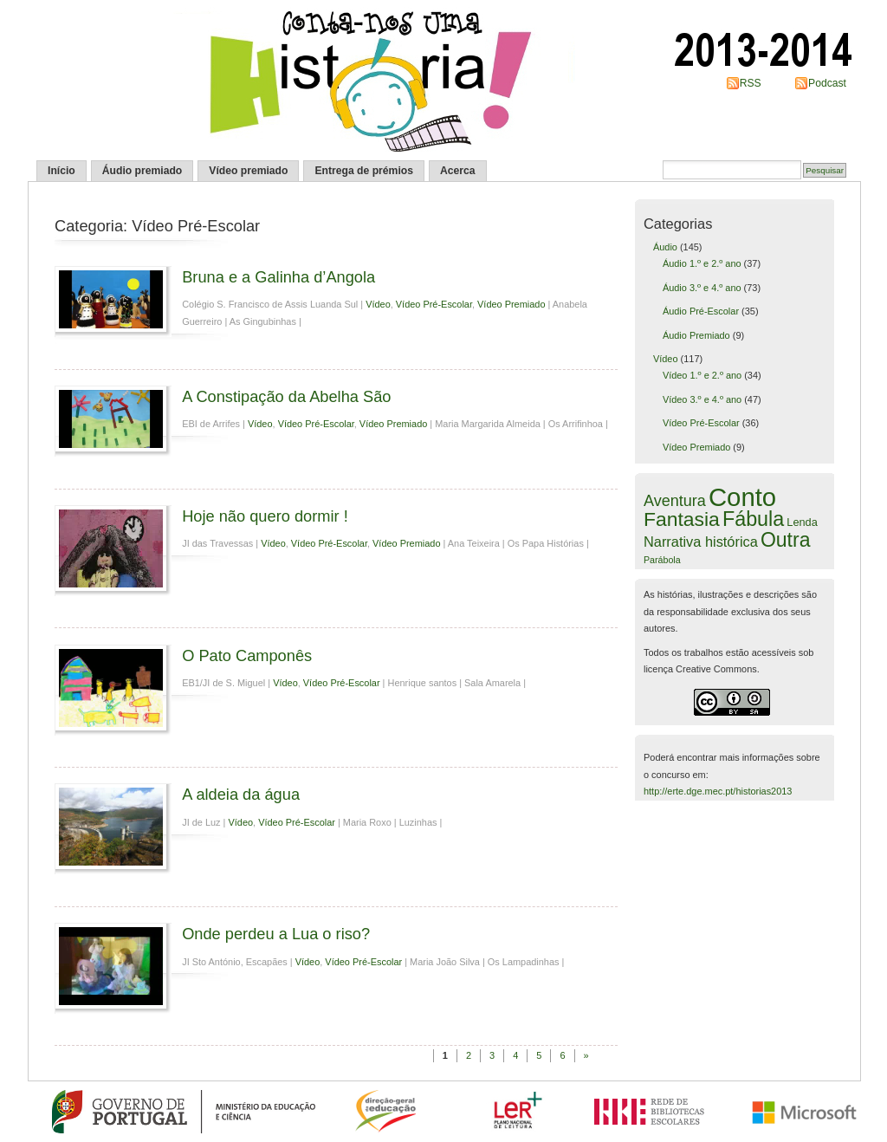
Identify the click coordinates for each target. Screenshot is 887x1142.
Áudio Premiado (696, 335)
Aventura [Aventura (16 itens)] (675, 500)
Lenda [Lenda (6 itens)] (802, 522)
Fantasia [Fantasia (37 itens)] (682, 519)
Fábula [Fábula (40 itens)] (753, 519)
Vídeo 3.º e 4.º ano (702, 399)
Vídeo (378, 304)
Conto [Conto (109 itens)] (742, 497)
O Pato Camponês (247, 655)
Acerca (458, 171)
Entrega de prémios (363, 171)
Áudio (665, 247)
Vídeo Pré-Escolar (434, 304)
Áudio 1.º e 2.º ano (702, 263)
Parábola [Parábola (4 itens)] (662, 560)
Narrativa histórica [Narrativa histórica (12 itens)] (701, 541)
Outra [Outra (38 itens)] (786, 540)
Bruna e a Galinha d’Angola (278, 277)
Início (61, 171)
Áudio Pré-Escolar (701, 311)
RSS (750, 83)
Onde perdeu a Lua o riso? (276, 934)
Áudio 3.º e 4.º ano (702, 287)
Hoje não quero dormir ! (265, 516)
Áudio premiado (142, 171)
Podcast (827, 83)
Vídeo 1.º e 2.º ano (702, 375)
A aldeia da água (241, 794)
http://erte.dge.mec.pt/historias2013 (718, 791)
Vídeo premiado (248, 171)
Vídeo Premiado (511, 304)
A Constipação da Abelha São (286, 396)
